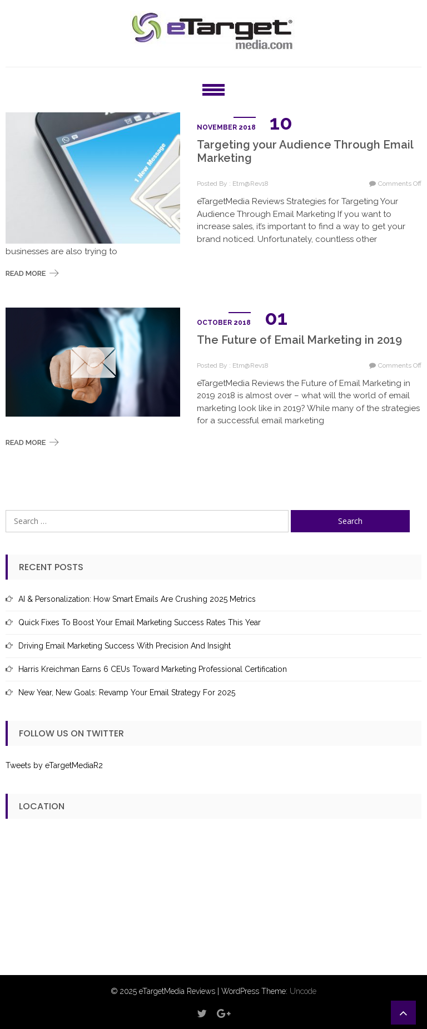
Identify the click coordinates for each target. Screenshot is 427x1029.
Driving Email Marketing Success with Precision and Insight (124, 645)
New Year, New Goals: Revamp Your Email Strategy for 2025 (126, 692)
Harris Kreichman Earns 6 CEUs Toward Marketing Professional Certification (152, 669)
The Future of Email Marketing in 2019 (299, 340)
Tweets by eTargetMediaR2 (54, 765)
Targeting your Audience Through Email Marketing (305, 151)
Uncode (303, 991)
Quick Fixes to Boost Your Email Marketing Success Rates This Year (139, 622)
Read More (26, 273)
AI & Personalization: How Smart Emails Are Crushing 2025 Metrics (137, 599)
